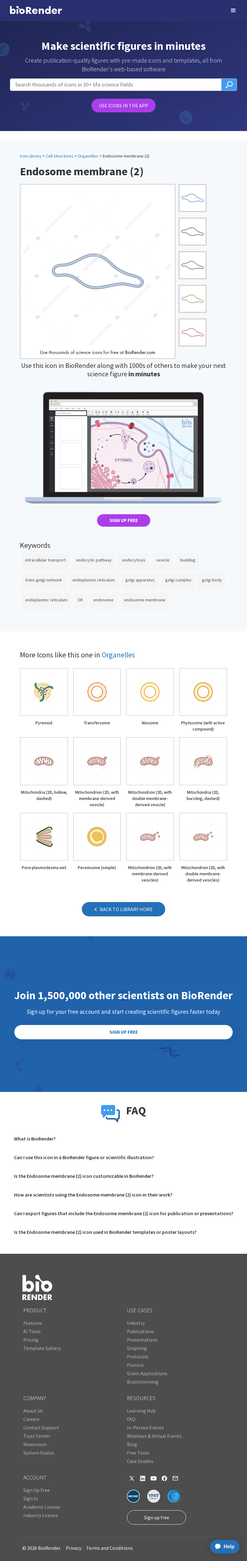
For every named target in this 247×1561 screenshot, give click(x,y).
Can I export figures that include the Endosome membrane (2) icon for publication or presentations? (123, 1213)
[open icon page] (44, 700)
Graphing (137, 1348)
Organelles (88, 156)
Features (32, 1323)
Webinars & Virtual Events (154, 1436)
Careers (31, 1419)
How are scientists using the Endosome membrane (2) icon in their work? (93, 1195)
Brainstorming (143, 1382)
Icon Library (30, 156)
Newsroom (35, 1444)
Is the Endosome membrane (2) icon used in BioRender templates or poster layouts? (105, 1232)
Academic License (41, 1507)
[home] (36, 10)
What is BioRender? (35, 1138)
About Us (33, 1411)
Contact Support (41, 1427)
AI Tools (32, 1331)
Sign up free (156, 1517)
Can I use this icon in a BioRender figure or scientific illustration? (84, 1157)
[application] (223, 1546)
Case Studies (140, 1461)
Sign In (30, 1498)
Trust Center (36, 1436)
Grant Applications (147, 1373)
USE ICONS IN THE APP (123, 105)
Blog (132, 1444)
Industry (136, 1323)
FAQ (131, 1419)
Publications (140, 1331)
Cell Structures (59, 156)
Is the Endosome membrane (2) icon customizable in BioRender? (84, 1176)
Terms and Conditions (109, 1548)
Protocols (137, 1356)
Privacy (73, 1548)
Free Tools (138, 1453)
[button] (233, 10)
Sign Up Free (36, 1490)
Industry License (40, 1515)
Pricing (31, 1340)
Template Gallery (42, 1348)
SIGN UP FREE (124, 520)
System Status (38, 1453)
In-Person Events (145, 1427)
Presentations (142, 1340)
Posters (135, 1365)
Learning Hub (141, 1411)
